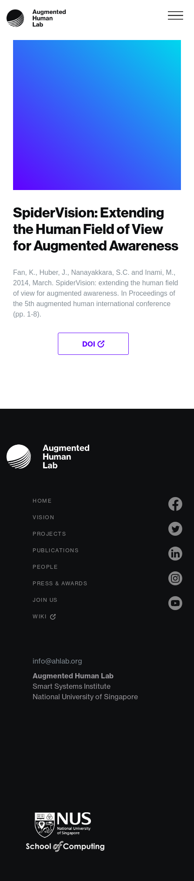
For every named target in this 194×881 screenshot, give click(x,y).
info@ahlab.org (57, 661)
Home (42, 500)
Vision (43, 517)
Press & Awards (60, 583)
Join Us (45, 600)
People (45, 567)
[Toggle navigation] (175, 15)
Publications (56, 550)
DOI (88, 344)
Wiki (40, 616)
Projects (49, 534)
